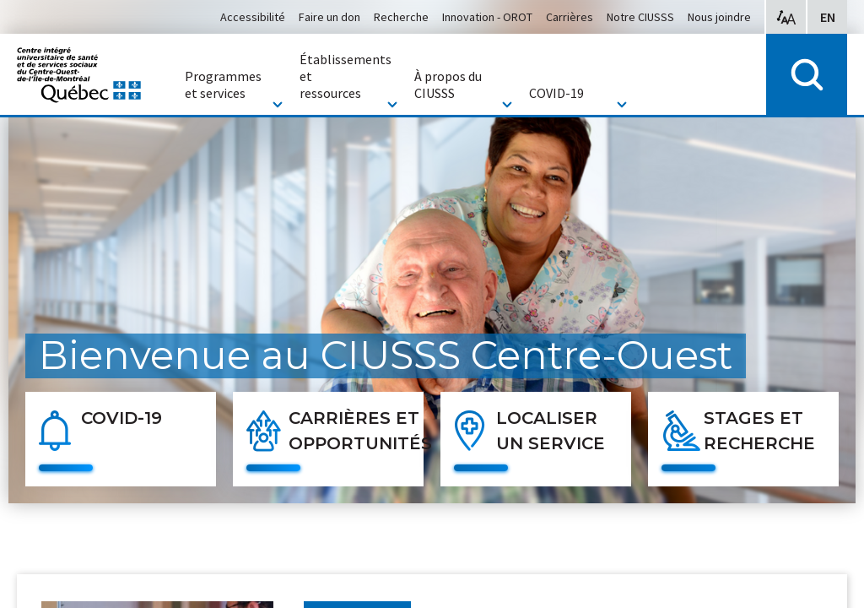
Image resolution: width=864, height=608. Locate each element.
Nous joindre (719, 16)
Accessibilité (252, 16)
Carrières (569, 16)
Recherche (401, 16)
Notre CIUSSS (640, 16)
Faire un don (329, 16)
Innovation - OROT (487, 16)
